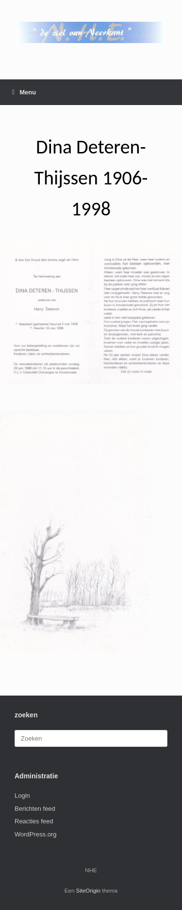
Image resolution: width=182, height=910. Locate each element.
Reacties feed (34, 821)
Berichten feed (35, 808)
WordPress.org (35, 834)
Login (22, 795)
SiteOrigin (88, 891)
